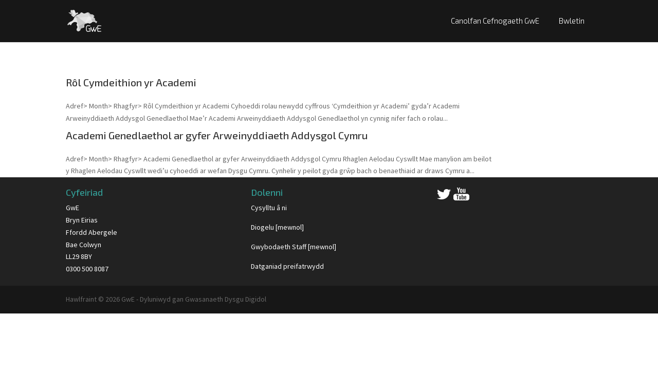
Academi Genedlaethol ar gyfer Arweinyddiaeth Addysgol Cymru (217, 135)
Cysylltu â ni (269, 207)
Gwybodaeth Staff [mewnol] (293, 246)
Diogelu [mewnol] (277, 227)
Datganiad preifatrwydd (287, 266)
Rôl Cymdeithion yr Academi (131, 82)
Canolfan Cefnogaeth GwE (495, 20)
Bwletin (571, 20)
